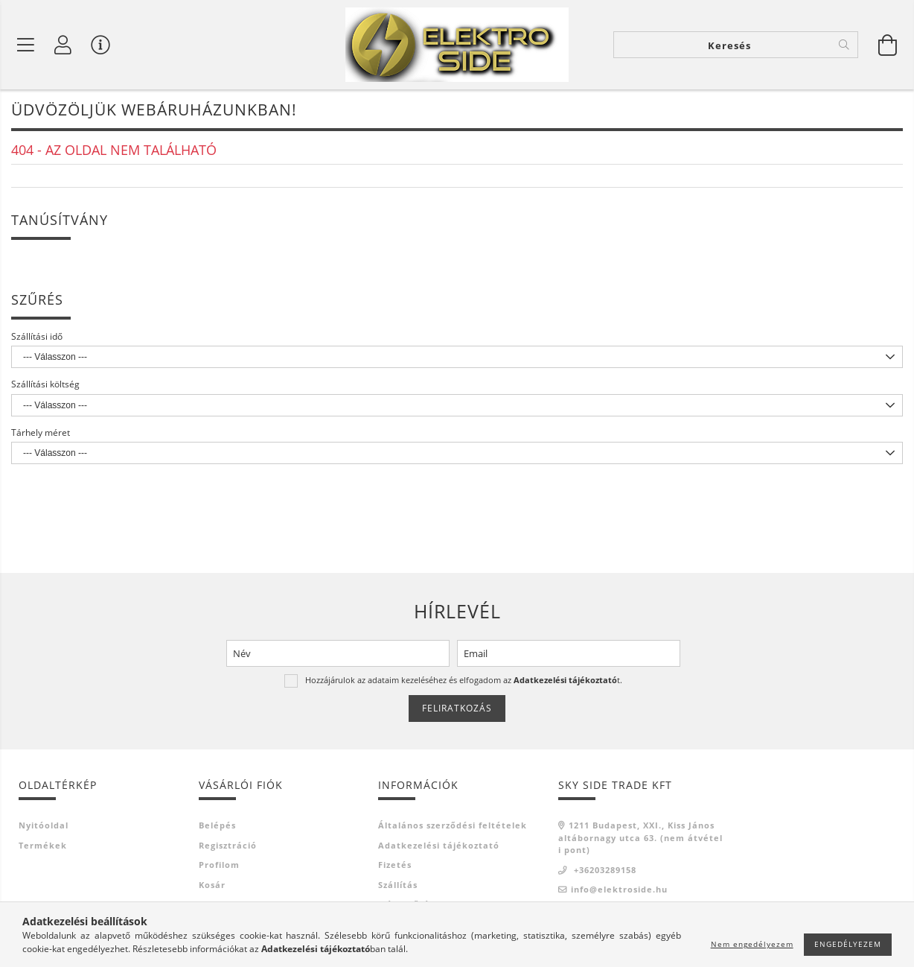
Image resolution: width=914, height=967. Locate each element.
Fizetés (395, 864)
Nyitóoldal (43, 825)
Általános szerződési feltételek (452, 825)
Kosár (212, 884)
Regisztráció (228, 845)
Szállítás (398, 884)
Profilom (219, 864)
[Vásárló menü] (100, 44)
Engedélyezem (847, 944)
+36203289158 (603, 869)
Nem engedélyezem (752, 944)
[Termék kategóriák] (26, 44)
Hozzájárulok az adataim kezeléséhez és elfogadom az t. (463, 679)
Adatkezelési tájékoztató (438, 845)
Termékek (43, 845)
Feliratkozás (457, 708)
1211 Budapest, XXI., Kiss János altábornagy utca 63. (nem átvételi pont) (640, 837)
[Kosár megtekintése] (888, 44)
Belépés (217, 825)
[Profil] (63, 44)
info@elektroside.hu (619, 889)
